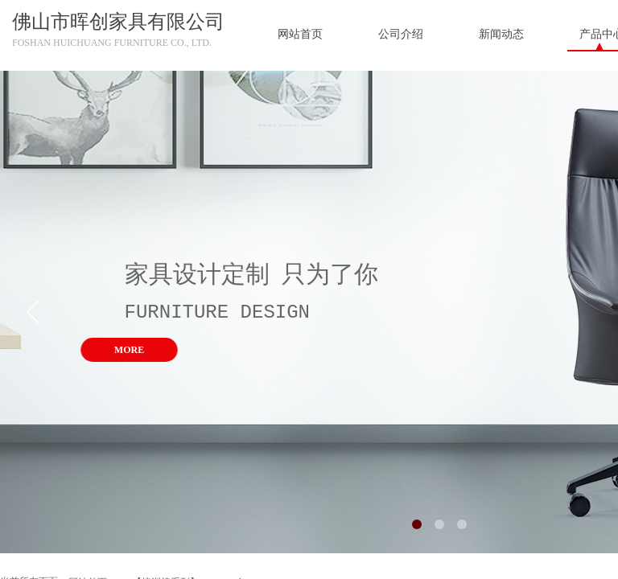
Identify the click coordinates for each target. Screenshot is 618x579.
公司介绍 (400, 34)
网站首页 (300, 34)
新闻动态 (501, 34)
